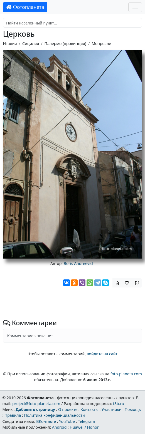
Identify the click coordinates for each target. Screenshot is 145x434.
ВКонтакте (46, 421)
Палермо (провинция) (65, 43)
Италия (10, 43)
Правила (12, 415)
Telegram (86, 421)
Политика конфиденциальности (54, 415)
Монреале (101, 43)
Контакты (89, 409)
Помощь (133, 409)
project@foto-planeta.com (36, 403)
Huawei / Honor (84, 427)
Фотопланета (25, 7)
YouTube (67, 421)
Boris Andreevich (79, 263)
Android (59, 427)
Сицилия (30, 43)
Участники (112, 409)
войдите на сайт (102, 353)
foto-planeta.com (126, 373)
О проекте (67, 409)
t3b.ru (118, 403)
